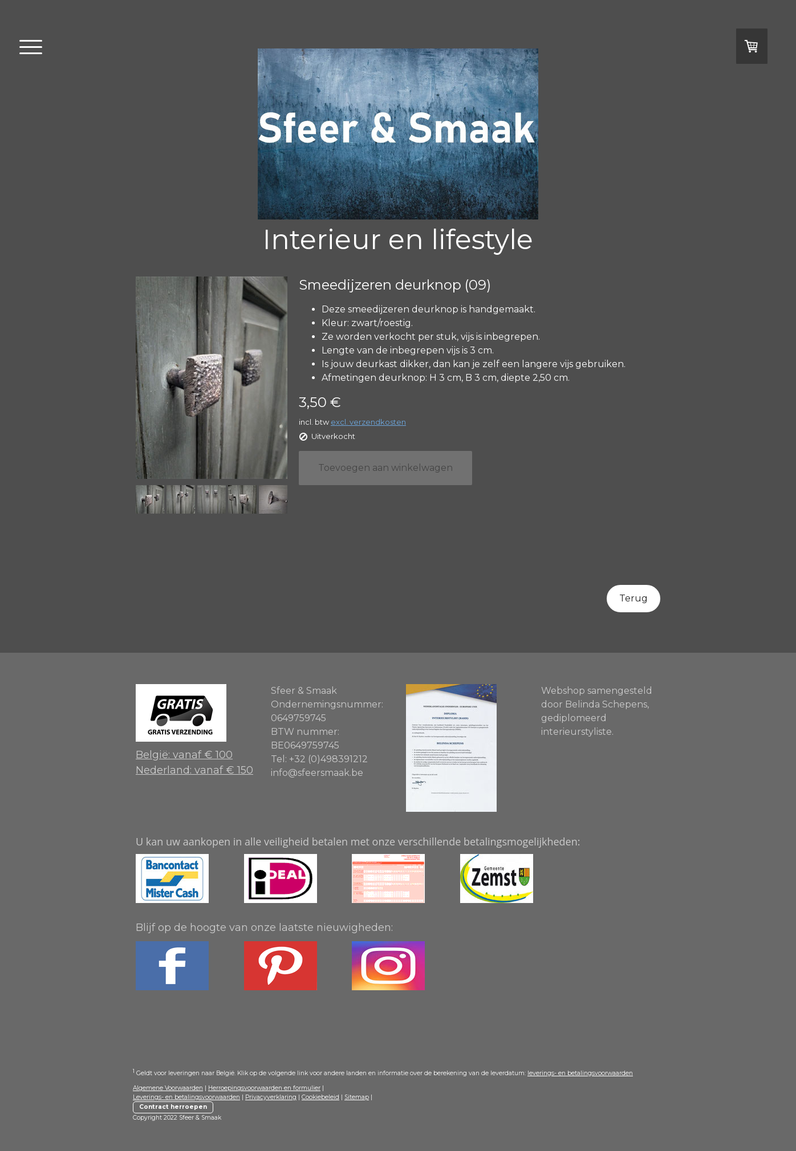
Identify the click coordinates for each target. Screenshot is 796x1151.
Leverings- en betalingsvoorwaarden (186, 1097)
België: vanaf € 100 (184, 755)
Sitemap (356, 1097)
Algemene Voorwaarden (168, 1088)
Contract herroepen (173, 1107)
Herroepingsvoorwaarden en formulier (264, 1088)
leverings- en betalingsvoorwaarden (580, 1073)
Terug (633, 598)
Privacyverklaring (271, 1097)
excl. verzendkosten (368, 421)
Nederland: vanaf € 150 (194, 770)
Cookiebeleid (320, 1097)
